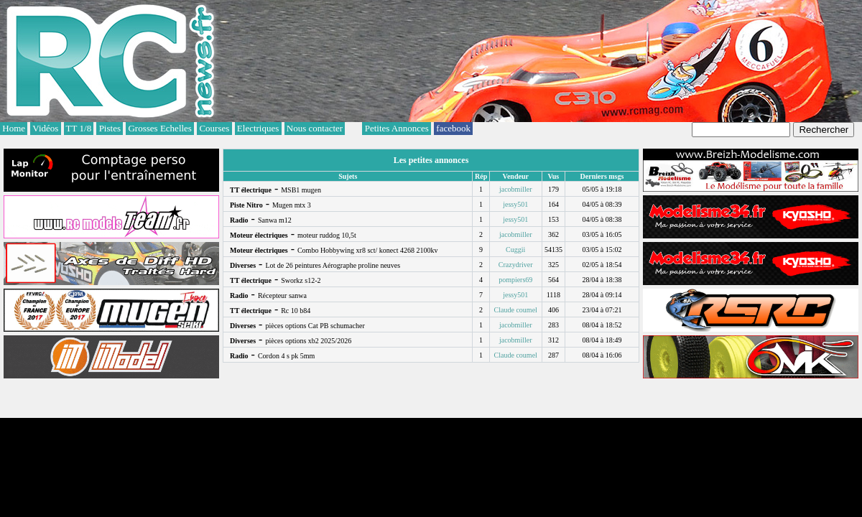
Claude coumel (515, 310)
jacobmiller (515, 189)
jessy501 (515, 204)
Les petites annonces (431, 160)
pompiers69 (515, 280)
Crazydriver (516, 265)
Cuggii (515, 249)
